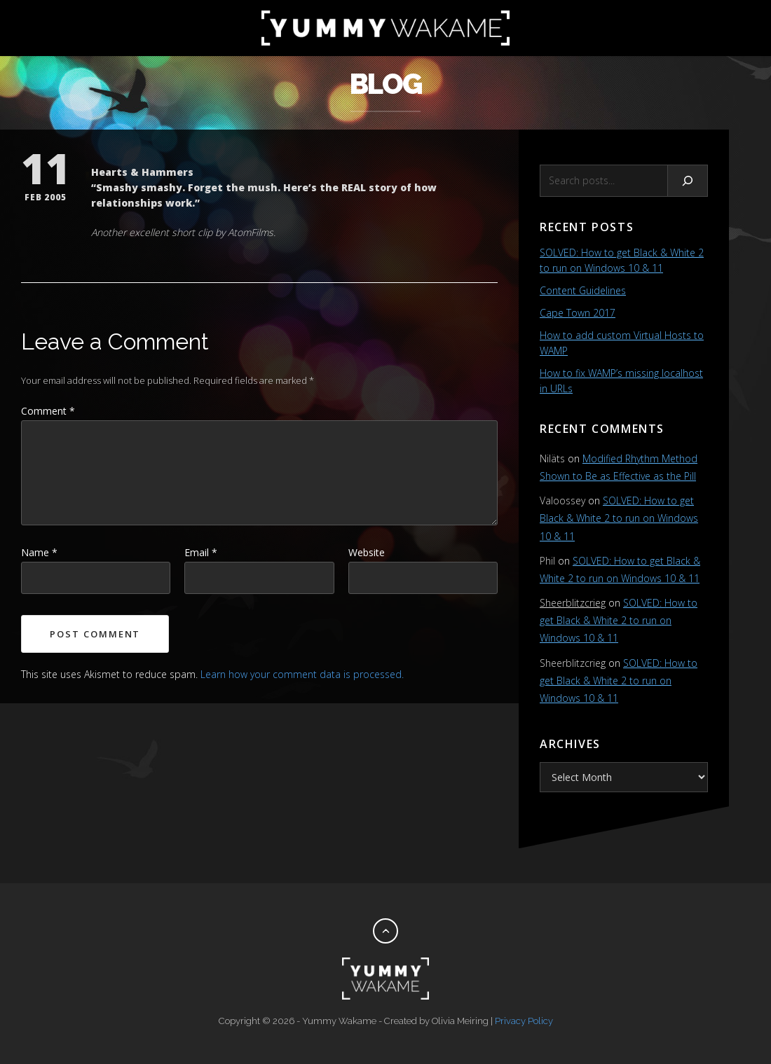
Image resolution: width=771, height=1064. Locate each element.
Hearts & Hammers (142, 172)
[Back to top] (385, 931)
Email (200, 552)
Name (39, 552)
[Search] (688, 181)
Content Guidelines (583, 290)
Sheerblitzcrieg (573, 602)
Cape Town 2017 (577, 312)
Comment (48, 410)
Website (366, 552)
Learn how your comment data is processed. (302, 674)
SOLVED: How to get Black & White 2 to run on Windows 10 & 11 (619, 518)
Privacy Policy (524, 1021)
